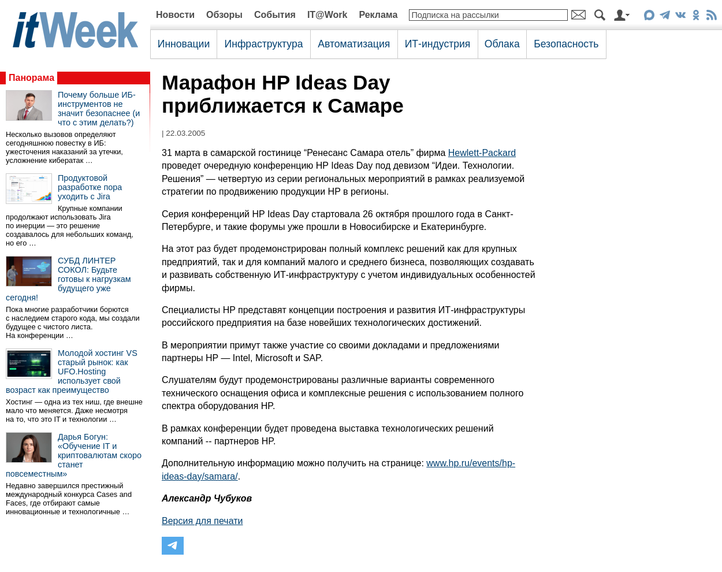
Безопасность (566, 44)
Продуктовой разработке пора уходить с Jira (90, 187)
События (275, 15)
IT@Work (327, 15)
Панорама (31, 78)
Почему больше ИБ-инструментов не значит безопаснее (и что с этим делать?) (99, 108)
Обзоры (224, 15)
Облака (502, 44)
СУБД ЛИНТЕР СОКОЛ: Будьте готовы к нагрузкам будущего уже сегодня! (68, 279)
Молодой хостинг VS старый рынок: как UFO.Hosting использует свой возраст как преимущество (71, 371)
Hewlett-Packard (482, 153)
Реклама (378, 15)
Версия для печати (202, 521)
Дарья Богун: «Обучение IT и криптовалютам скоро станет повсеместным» (74, 455)
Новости (175, 15)
